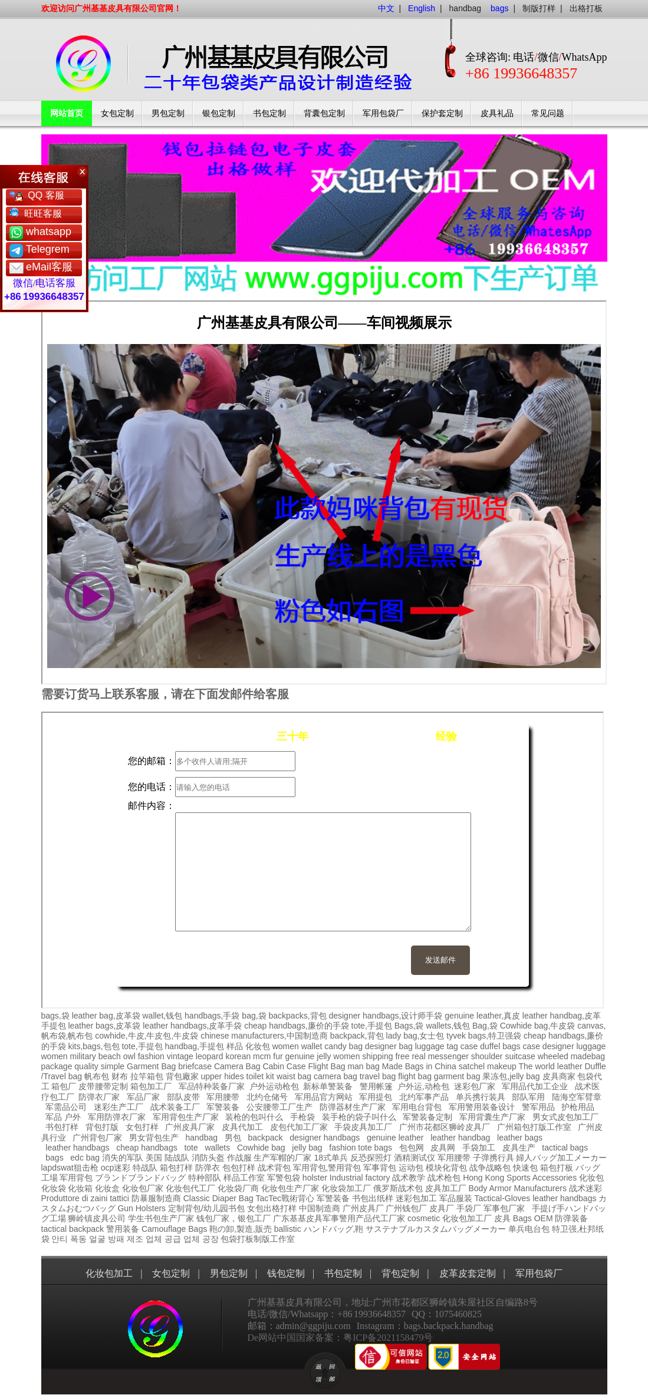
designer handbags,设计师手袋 (385, 1015)
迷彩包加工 (416, 1198)
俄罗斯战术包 (398, 1188)
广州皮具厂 (363, 1208)
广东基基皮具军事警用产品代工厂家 (339, 1218)
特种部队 (204, 1177)
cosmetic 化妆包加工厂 (449, 1218)
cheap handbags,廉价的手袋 (296, 1025)
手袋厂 (468, 1208)
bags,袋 (55, 1015)
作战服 (239, 1157)
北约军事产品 (424, 1097)
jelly (324, 1056)
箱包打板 (556, 1167)
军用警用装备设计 (482, 1107)
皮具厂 (441, 1208)
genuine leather (395, 1137)
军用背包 (76, 1177)
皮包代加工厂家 (299, 1127)
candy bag (343, 1046)
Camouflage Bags (174, 1229)
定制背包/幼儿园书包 (206, 1208)
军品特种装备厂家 (212, 1086)
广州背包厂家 (97, 1137)
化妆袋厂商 (238, 1188)
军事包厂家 (504, 1208)
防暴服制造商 (156, 1198)
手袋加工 (478, 1147)
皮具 (502, 1218)
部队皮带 (183, 1097)
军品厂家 (143, 1097)
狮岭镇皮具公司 (97, 1218)
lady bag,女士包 (415, 1035)
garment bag (457, 1076)
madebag (588, 1056)
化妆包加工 (109, 1273)
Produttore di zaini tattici (85, 1198)
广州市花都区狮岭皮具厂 (444, 1127)
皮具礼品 (497, 113)
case (469, 1046)
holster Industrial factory (346, 1177)
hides (234, 1076)
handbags (578, 1198)
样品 (234, 1046)
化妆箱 (80, 1188)
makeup (502, 1066)
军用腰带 (222, 1097)
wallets (217, 1147)
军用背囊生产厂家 (492, 1117)
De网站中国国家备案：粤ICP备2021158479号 (340, 1338)
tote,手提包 (371, 1025)
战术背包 (274, 1167)
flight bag (415, 1076)
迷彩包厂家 (474, 1086)
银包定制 (218, 113)
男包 (233, 1137)
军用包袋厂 (383, 113)
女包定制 (117, 113)
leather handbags (77, 1147)
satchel (472, 1066)
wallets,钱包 (448, 1025)
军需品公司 (66, 1107)
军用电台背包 (417, 1107)
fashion (151, 1056)
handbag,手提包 (194, 1046)
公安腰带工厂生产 (279, 1107)
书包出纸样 (372, 1198)
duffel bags (500, 1046)
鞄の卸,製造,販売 (240, 1229)
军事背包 (379, 1167)
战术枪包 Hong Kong (465, 1177)
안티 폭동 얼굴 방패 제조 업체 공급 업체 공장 (134, 1239)
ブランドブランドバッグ (140, 1177)
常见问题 (547, 113)
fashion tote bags (360, 1147)
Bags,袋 (409, 1025)
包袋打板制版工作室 (258, 1239)
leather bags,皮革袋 (104, 1025)
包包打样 (238, 1167)
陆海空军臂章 (576, 1097)
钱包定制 (286, 1273)
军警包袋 (283, 1177)
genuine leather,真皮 (482, 1015)
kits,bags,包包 (93, 1046)
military (83, 1056)
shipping (377, 1056)
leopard (209, 1056)
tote (191, 1147)
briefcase (195, 1066)
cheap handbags (146, 1147)
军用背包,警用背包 (327, 1167)
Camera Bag (237, 1066)
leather (545, 1198)
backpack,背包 (357, 1035)
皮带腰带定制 (103, 1086)
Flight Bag (326, 1066)
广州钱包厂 (406, 1208)
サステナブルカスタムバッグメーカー (436, 1229)
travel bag (378, 1076)
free (402, 1056)
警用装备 (122, 1229)
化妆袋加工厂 (346, 1188)
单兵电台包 (529, 1229)
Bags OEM (533, 1218)
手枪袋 (302, 1117)
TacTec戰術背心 (284, 1198)
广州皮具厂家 (190, 1127)
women (54, 1056)
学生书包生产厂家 (161, 1218)
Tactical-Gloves (502, 1198)
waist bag (294, 1076)
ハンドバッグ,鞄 (335, 1229)
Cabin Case (283, 1066)
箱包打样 (176, 1167)
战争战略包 (490, 1167)
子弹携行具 (493, 1157)
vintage (180, 1056)
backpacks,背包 (298, 1015)
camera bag (335, 1076)
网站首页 (66, 113)
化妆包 (257, 1046)
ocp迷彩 (116, 1167)
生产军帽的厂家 (282, 1157)
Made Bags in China (419, 1066)
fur (277, 1056)
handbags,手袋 (212, 1015)
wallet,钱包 (162, 1015)
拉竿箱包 (146, 1076)
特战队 (145, 1167)
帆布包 (96, 1076)
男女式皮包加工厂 (565, 1117)
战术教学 (408, 1177)
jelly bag (307, 1147)
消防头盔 (208, 1157)
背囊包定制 (324, 113)
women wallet (297, 1046)
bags (54, 1157)
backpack (265, 1137)
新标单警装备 (328, 1086)
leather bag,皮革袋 (106, 1015)
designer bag (389, 1046)
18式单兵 (331, 1157)
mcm (262, 1056)
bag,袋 (254, 1015)
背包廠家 (182, 1076)
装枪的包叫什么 (254, 1117)
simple (112, 1066)
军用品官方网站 (324, 1097)
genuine (300, 1056)
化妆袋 (53, 1188)
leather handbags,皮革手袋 (192, 1025)
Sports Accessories (541, 1177)
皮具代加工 (242, 1127)
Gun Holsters (141, 1208)
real (418, 1056)
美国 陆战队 (167, 1157)
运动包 (411, 1167)
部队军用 (528, 1097)
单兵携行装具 (480, 1097)
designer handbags (325, 1137)
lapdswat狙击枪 (69, 1167)
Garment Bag (151, 1066)
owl (129, 1056)
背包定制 (400, 1273)
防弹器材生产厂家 (353, 1107)
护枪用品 (577, 1107)
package (57, 1066)
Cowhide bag (261, 1147)
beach (109, 1056)
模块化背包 (446, 1167)
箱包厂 (63, 1086)
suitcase (520, 1056)
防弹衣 (207, 1167)
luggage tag (436, 1046)
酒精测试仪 (414, 1157)
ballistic (287, 1229)
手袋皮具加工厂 (363, 1127)
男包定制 (168, 113)
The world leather (550, 1066)
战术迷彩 (585, 1188)
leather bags (519, 1137)
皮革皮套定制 (467, 1273)
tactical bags (565, 1147)
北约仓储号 (267, 1097)
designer (558, 1046)
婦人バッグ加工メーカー (561, 1157)
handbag (465, 8)
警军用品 (538, 1107)
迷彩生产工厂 (118, 1107)
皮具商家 (558, 1076)
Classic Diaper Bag (218, 1198)
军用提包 (375, 1097)
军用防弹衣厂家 (117, 1117)
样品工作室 (244, 1177)
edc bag (85, 1157)
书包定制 (269, 113)
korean (238, 1056)
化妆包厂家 (142, 1188)
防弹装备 (571, 1218)
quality (86, 1066)
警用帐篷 (376, 1086)
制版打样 (538, 8)
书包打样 (61, 1127)
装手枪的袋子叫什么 (359, 1117)
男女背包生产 (154, 1137)
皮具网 (442, 1147)
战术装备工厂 (175, 1107)
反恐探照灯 (371, 1157)
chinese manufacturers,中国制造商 (264, 1035)
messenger (448, 1056)
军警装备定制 (427, 1117)
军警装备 (222, 1107)
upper (211, 1076)
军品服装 (455, 1198)
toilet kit (260, 1076)
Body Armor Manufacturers (517, 1188)
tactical (54, 1229)
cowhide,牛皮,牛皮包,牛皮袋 (146, 1035)
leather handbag (460, 1137)
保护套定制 (442, 113)
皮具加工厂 (445, 1188)
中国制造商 (319, 1208)
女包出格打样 (272, 1208)
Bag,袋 (485, 1025)
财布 (119, 1076)
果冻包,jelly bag (511, 1076)
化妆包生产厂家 (290, 1188)
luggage (591, 1046)
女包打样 (142, 1127)
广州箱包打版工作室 (534, 1127)
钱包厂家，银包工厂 (233, 1218)
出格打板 (586, 8)
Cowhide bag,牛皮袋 (537, 1025)
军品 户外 (63, 1117)
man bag (363, 1066)
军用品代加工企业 (535, 1086)
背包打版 (102, 1127)
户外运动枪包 (274, 1086)
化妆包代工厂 (190, 1188)
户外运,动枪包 (423, 1086)
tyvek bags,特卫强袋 (483, 1035)
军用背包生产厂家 (186, 1117)
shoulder (487, 1056)
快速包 (525, 1167)
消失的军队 (122, 1157)
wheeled (553, 1056)
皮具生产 (518, 1147)
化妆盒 (107, 1188)
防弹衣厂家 (99, 1097)
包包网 (411, 1147)
